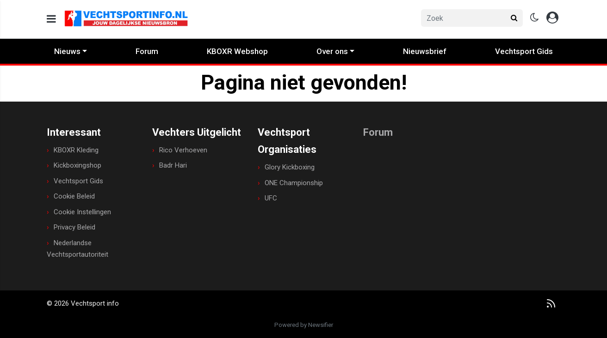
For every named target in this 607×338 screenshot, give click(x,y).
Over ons (332, 51)
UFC (271, 198)
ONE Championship (294, 183)
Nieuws (67, 51)
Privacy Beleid (74, 227)
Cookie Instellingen (82, 212)
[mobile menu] (51, 19)
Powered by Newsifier (303, 324)
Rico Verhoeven (183, 150)
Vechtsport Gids (524, 51)
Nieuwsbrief (424, 51)
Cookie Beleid (74, 196)
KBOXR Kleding (76, 150)
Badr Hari (173, 165)
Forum (147, 51)
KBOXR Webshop (237, 51)
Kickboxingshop (77, 165)
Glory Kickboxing (290, 167)
